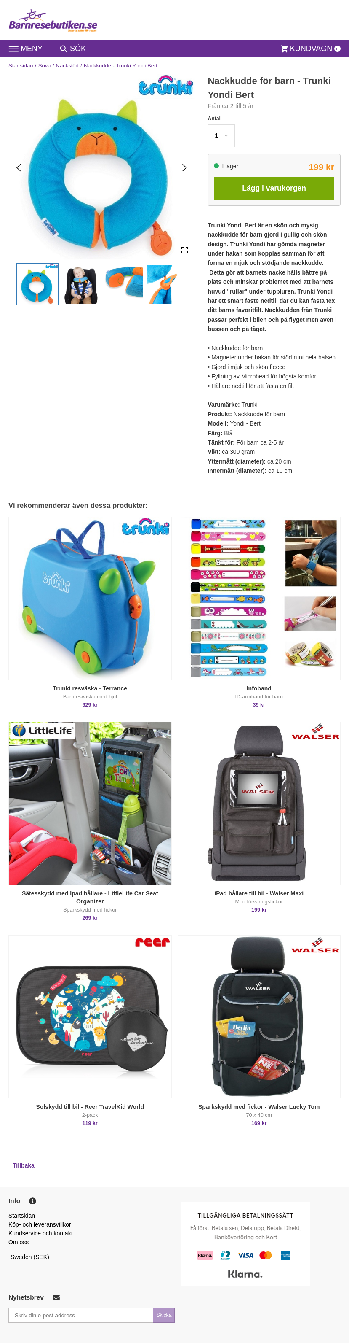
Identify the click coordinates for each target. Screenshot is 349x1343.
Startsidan (20, 65)
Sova (44, 65)
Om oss (18, 1242)
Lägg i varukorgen (274, 188)
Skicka (163, 1315)
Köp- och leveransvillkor (39, 1224)
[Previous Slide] (18, 167)
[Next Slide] (184, 167)
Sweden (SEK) (30, 1257)
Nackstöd (67, 65)
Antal (214, 118)
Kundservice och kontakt (40, 1233)
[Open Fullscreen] (184, 250)
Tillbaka (24, 1165)
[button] (37, 284)
